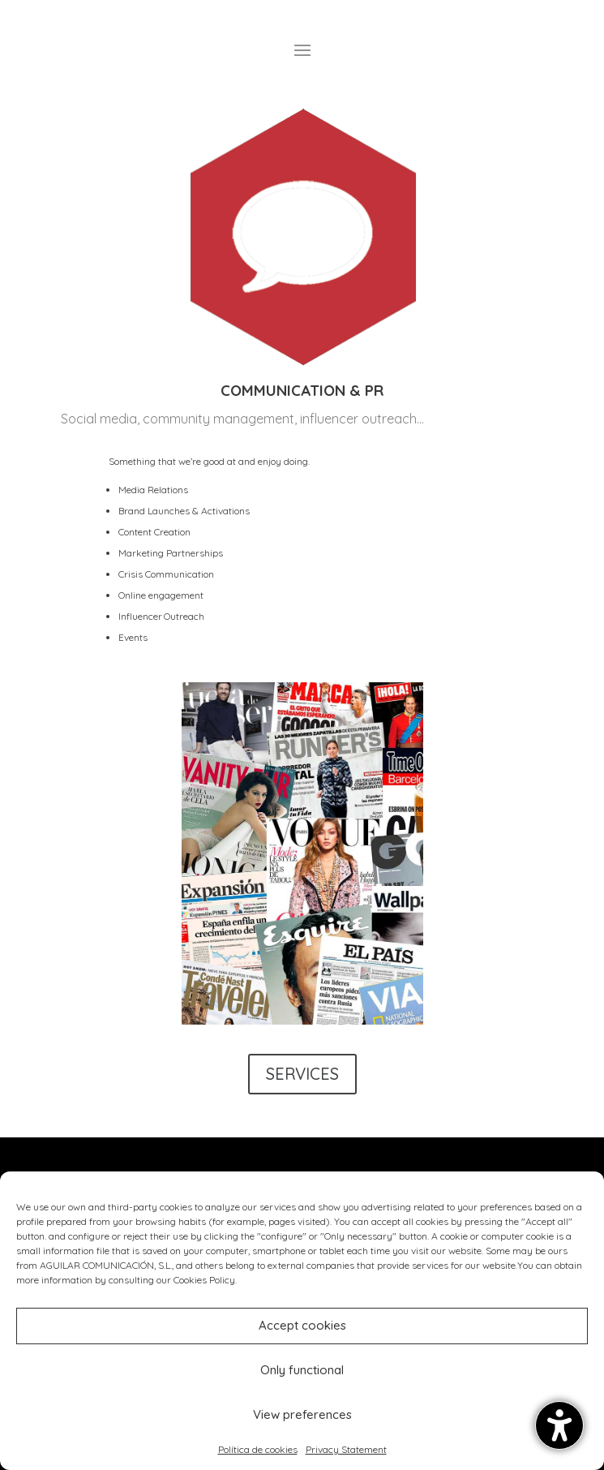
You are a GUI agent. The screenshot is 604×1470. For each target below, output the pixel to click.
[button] (559, 1425)
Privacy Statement (346, 1449)
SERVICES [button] (302, 1074)
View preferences (302, 1414)
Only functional (302, 1370)
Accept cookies (302, 1325)
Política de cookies (258, 1449)
